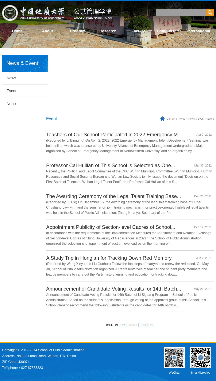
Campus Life (168, 31)
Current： (172, 118)
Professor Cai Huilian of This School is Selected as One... (110, 165)
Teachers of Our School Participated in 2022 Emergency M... (114, 134)
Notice (12, 104)
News (11, 78)
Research (107, 31)
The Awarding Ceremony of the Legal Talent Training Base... (113, 196)
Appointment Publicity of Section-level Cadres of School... (110, 227)
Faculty (138, 31)
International (198, 31)
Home (17, 31)
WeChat (174, 372)
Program (77, 31)
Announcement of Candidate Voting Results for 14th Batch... (113, 289)
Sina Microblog (201, 372)
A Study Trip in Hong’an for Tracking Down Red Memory (109, 258)
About (47, 31)
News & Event (196, 118)
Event (11, 91)
